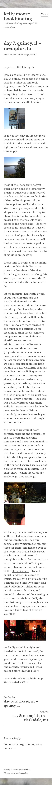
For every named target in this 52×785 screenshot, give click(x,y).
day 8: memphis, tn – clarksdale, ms (26, 716)
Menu (44, 14)
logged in (25, 744)
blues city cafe (20, 571)
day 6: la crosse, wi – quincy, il (26, 701)
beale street (37, 551)
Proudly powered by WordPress (16, 769)
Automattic (23, 773)
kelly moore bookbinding (18, 16)
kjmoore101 (31, 54)
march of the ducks (15, 453)
